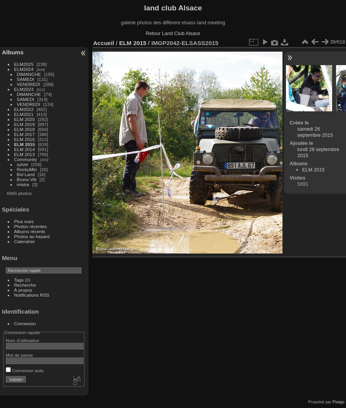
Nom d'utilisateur (22, 340)
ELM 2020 (24, 119)
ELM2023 (23, 89)
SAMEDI (25, 79)
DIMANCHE (29, 74)
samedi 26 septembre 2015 (315, 132)
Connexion (25, 323)
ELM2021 (23, 114)
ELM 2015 (24, 144)
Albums (12, 52)
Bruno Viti (27, 179)
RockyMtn (27, 169)
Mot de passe (19, 355)
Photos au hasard (32, 236)
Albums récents (29, 231)
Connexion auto (25, 370)
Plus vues (24, 221)
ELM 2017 (24, 134)
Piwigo (338, 402)
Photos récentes (30, 226)
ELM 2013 (24, 154)
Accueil (103, 43)
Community (25, 159)
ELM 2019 (24, 124)
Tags (19, 279)
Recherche (25, 284)
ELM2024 (23, 69)
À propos (23, 289)
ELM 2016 (24, 139)
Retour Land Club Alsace (173, 33)
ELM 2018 (24, 129)
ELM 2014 (24, 149)
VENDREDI (28, 84)
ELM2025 (23, 64)
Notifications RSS (32, 294)
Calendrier (24, 241)
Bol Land (26, 174)
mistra (23, 184)
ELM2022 (23, 109)
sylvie (22, 164)
